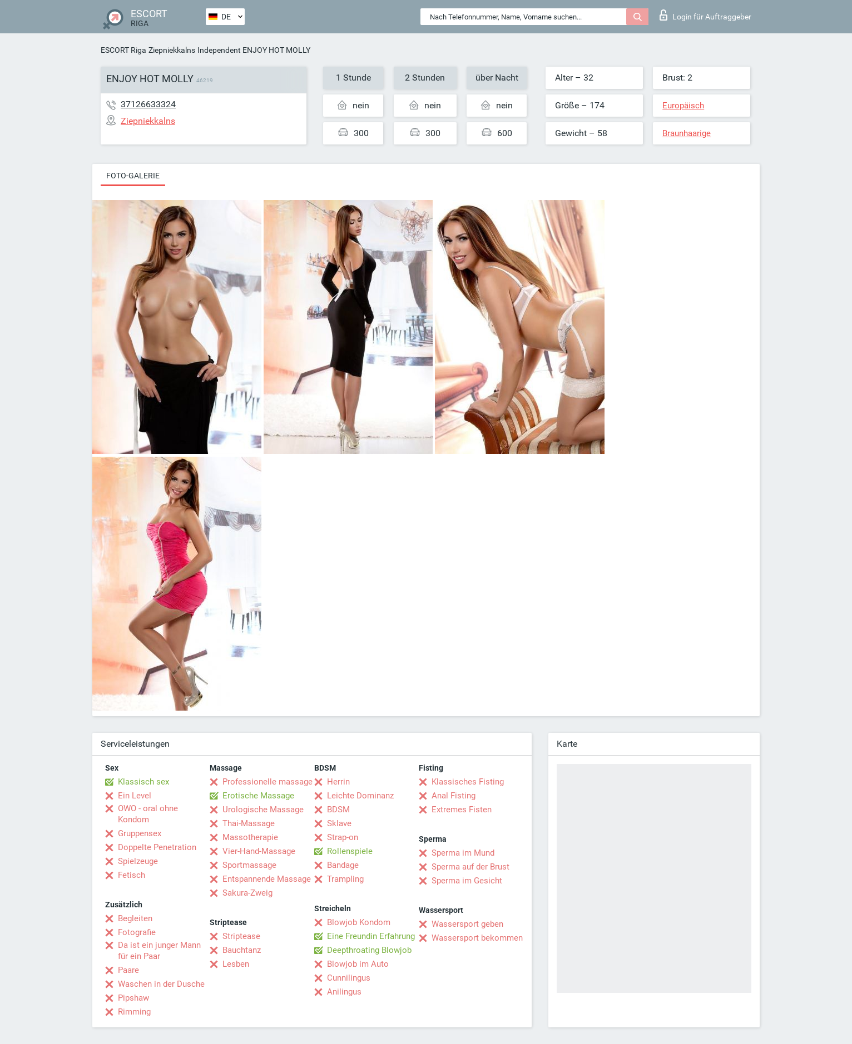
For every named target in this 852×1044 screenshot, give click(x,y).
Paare (128, 970)
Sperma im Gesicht (467, 881)
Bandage (343, 865)
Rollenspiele (350, 851)
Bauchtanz (241, 950)
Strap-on (342, 837)
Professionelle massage (267, 782)
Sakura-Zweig (247, 893)
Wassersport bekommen (477, 938)
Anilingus (344, 992)
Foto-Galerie (133, 175)
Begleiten (135, 918)
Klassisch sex (143, 782)
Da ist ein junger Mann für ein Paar (159, 950)
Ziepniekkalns (171, 50)
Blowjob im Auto (358, 964)
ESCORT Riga (123, 50)
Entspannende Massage (266, 879)
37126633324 (148, 104)
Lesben (235, 964)
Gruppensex (139, 833)
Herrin (338, 782)
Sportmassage (249, 865)
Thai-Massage (248, 823)
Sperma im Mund (463, 853)
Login (705, 15)
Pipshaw (133, 998)
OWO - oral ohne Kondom (148, 814)
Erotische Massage (258, 796)
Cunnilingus (348, 978)
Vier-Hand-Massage (258, 851)
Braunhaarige (686, 133)
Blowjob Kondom (358, 922)
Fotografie (137, 932)
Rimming (134, 1012)
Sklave (339, 823)
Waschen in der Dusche (161, 984)
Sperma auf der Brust (470, 867)
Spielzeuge (138, 861)
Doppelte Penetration (157, 847)
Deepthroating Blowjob (369, 950)
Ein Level (134, 796)
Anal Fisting (453, 796)
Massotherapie (250, 837)
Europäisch (683, 106)
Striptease (241, 936)
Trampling (345, 879)
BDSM (338, 810)
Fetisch (131, 875)
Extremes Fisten (462, 810)
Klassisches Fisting (468, 782)
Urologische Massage (263, 810)
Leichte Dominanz (360, 796)
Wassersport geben (467, 924)
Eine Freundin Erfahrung (371, 936)
